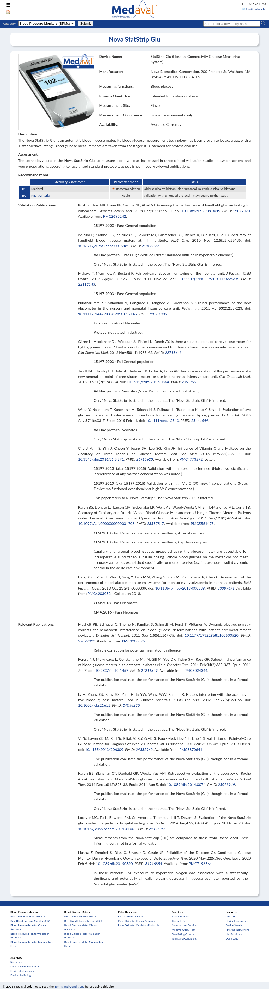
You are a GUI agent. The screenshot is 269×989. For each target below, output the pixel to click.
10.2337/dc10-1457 (111, 670)
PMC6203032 (99, 593)
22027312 (86, 641)
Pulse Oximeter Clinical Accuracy (136, 920)
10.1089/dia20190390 (114, 863)
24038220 (131, 705)
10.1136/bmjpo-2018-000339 (180, 588)
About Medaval (180, 916)
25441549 (199, 420)
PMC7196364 (200, 863)
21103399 (150, 245)
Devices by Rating (20, 975)
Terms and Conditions (184, 938)
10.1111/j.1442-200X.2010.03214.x (107, 314)
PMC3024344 (195, 670)
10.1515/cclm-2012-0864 (148, 382)
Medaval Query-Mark (184, 929)
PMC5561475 (202, 523)
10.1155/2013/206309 (104, 749)
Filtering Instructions (237, 929)
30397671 (226, 588)
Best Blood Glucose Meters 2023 (83, 920)
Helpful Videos (234, 934)
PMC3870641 (190, 749)
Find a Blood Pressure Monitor (27, 916)
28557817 (155, 523)
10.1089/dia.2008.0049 (200, 211)
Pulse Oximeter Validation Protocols (138, 925)
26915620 (144, 459)
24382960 (144, 749)
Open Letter (233, 938)
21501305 (158, 314)
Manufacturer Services (185, 925)
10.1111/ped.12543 (162, 420)
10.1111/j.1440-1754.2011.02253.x (208, 279)
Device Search (234, 925)
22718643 (173, 352)
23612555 (189, 382)
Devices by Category (22, 970)
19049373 (241, 211)
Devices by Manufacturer (24, 966)
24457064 (157, 829)
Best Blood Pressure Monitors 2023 (30, 920)
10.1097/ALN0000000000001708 (106, 523)
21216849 (149, 670)
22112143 (86, 284)
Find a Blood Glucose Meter (80, 916)
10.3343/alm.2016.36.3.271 (101, 459)
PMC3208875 (133, 641)
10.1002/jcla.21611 (94, 705)
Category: (9, 24)
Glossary (231, 916)
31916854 (153, 863)
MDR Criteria (40, 195)
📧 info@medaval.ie (253, 9)
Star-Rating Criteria (183, 934)
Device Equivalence (237, 920)
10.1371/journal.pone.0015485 (103, 245)
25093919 (226, 784)
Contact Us (178, 920)
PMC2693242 (114, 216)
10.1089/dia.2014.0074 (186, 784)
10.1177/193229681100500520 (211, 635)
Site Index (16, 961)
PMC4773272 (191, 459)
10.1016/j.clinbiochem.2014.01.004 (107, 829)
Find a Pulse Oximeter (130, 916)
